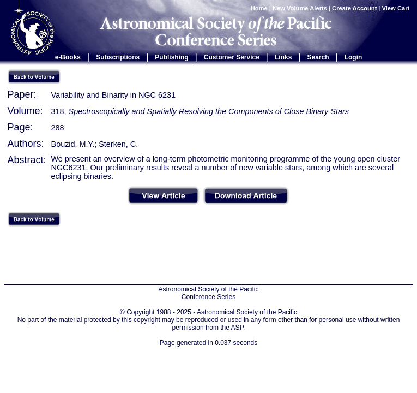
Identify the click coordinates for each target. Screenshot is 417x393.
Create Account (354, 8)
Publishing (171, 57)
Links (283, 57)
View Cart (397, 8)
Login (353, 57)
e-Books (68, 57)
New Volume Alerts (300, 8)
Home (259, 8)
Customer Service (231, 57)
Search (318, 57)
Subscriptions (118, 57)
